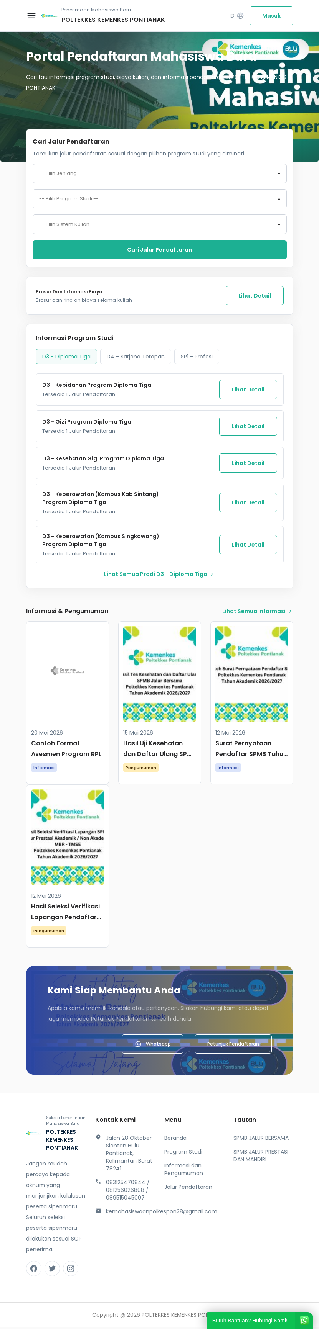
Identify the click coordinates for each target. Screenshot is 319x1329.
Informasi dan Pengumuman (183, 1171)
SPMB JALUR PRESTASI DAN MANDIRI (260, 1157)
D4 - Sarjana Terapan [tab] (136, 358)
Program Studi (183, 1153)
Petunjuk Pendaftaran (233, 1046)
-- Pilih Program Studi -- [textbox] (69, 199)
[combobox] (160, 174)
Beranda (175, 1140)
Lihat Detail (254, 297)
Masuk (271, 16)
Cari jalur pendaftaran (159, 251)
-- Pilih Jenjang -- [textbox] (61, 173)
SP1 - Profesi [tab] (197, 358)
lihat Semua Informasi (257, 613)
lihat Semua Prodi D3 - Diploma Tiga (159, 576)
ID (237, 16)
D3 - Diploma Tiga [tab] (66, 358)
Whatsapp (152, 1046)
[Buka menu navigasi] (31, 15)
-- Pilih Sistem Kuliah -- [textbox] (67, 226)
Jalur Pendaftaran (188, 1189)
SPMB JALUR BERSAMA (261, 1140)
